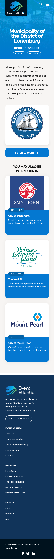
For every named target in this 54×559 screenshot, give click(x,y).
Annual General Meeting (16, 445)
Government (33, 48)
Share (19, 54)
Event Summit (11, 471)
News (7, 519)
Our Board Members (14, 439)
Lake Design (11, 548)
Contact (9, 456)
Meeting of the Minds (15, 493)
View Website (27, 153)
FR (40, 4)
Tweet (34, 54)
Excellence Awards (14, 476)
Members (19, 48)
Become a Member (18, 419)
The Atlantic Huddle (14, 482)
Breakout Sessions (13, 487)
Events (8, 508)
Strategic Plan (12, 450)
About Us (9, 434)
